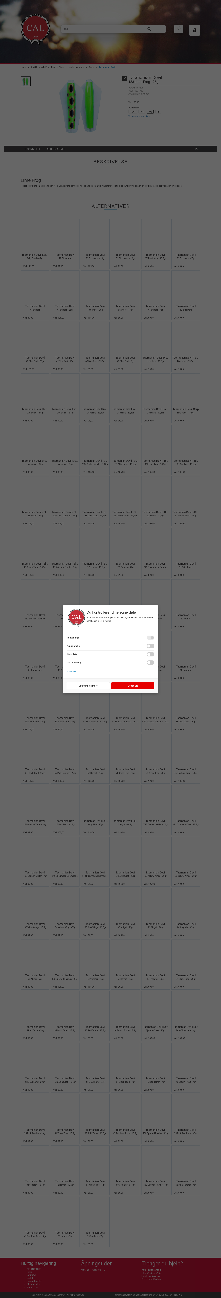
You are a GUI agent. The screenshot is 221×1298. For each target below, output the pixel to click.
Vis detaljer (72, 671)
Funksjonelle (73, 646)
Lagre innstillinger (88, 686)
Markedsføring (74, 662)
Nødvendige (73, 637)
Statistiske (72, 654)
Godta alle (133, 686)
